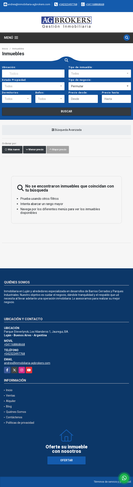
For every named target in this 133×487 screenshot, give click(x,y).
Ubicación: (9, 67)
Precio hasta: (111, 92)
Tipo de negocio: (80, 80)
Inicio (5, 48)
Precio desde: (78, 92)
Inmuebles (18, 48)
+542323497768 (68, 4)
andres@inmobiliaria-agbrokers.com (27, 363)
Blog (9, 406)
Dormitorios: (10, 92)
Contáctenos (14, 417)
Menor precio (34, 149)
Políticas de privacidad (20, 422)
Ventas (10, 395)
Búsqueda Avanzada (67, 129)
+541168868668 (95, 4)
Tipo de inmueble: (81, 67)
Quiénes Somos (16, 411)
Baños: (39, 92)
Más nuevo (12, 149)
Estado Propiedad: (14, 80)
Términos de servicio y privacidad (112, 481)
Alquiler (11, 401)
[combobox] (100, 74)
